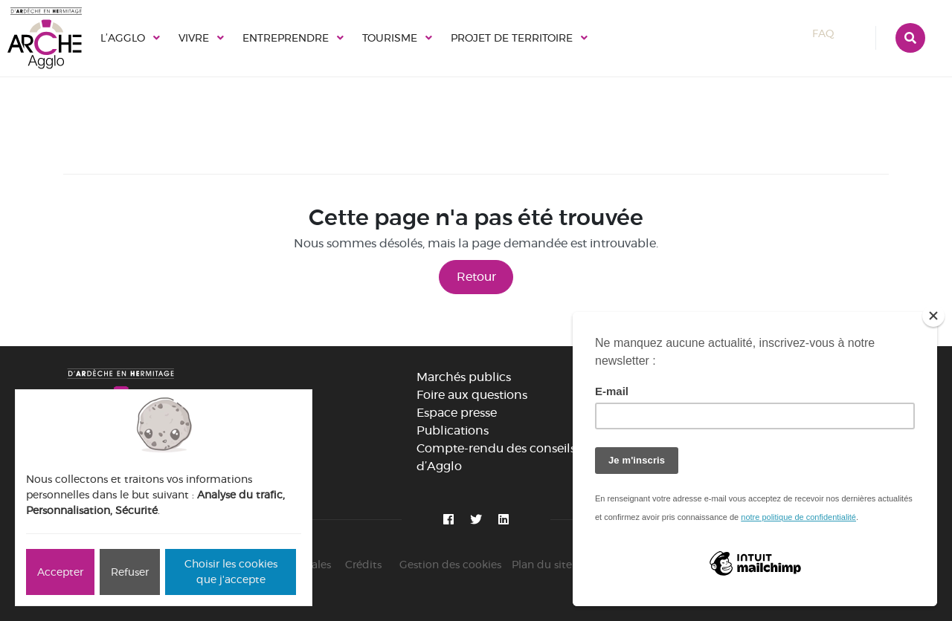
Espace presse (456, 413)
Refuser (130, 572)
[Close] (933, 316)
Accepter (60, 572)
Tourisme (389, 38)
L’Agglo (122, 38)
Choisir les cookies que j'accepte (230, 571)
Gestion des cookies (450, 564)
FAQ (836, 33)
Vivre (193, 38)
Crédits (363, 564)
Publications (452, 430)
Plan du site (542, 564)
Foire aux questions (471, 395)
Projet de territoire (512, 38)
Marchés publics (463, 377)
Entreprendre (285, 38)
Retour (476, 277)
